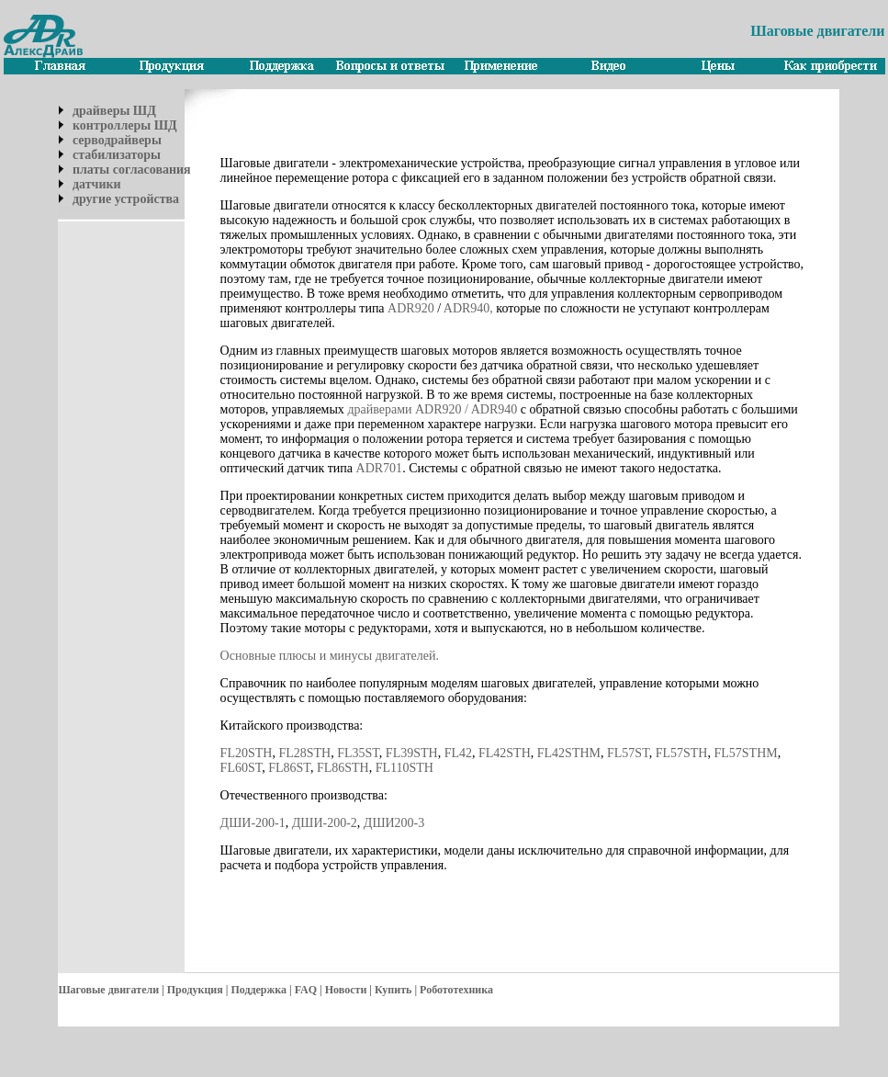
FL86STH (343, 768)
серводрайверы (117, 140)
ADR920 (411, 308)
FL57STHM (745, 753)
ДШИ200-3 (394, 823)
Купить (393, 989)
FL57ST (628, 753)
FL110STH (404, 768)
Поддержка (258, 989)
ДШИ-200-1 (253, 823)
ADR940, (468, 308)
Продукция (195, 989)
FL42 (458, 753)
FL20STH (246, 753)
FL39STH (412, 753)
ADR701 (379, 468)
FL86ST (289, 768)
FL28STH (304, 753)
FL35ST (358, 753)
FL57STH (682, 753)
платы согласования (132, 169)
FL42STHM (569, 753)
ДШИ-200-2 (324, 823)
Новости (346, 989)
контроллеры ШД (125, 125)
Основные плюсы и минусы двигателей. (329, 656)
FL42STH (504, 753)
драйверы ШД (114, 111)
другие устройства (126, 199)
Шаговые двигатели (108, 989)
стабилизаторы (117, 155)
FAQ (306, 989)
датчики (97, 184)
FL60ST (241, 768)
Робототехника (456, 989)
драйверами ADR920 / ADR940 (430, 409)
